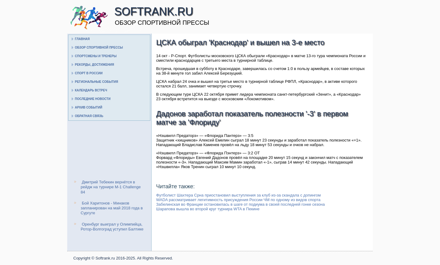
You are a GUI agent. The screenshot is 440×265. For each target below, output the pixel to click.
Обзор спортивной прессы (99, 47)
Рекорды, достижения (94, 64)
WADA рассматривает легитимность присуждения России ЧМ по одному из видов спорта (238, 199)
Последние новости (93, 99)
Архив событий (88, 107)
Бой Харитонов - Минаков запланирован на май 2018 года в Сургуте (112, 208)
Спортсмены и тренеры (95, 56)
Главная (82, 39)
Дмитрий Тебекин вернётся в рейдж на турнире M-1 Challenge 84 (111, 187)
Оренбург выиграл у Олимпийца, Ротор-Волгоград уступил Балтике (112, 226)
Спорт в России (89, 73)
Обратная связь (89, 116)
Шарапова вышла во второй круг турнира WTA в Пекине (207, 209)
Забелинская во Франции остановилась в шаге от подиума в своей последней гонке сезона (240, 204)
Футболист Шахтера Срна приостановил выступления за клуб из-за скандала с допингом (238, 195)
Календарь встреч (91, 90)
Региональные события (96, 81)
